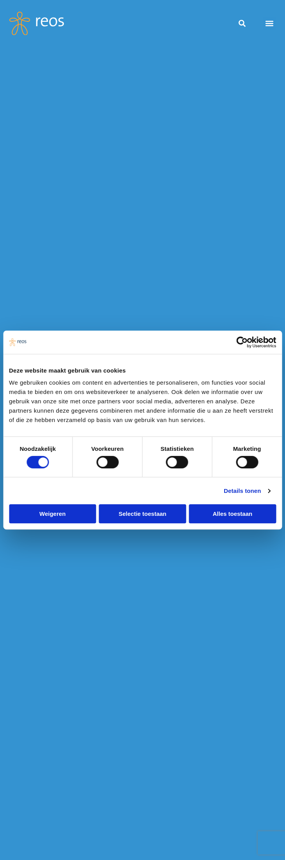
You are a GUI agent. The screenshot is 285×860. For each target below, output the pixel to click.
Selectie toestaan (142, 513)
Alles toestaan (232, 513)
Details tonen (242, 490)
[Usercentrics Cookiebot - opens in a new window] (242, 342)
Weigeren (52, 513)
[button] (269, 23)
